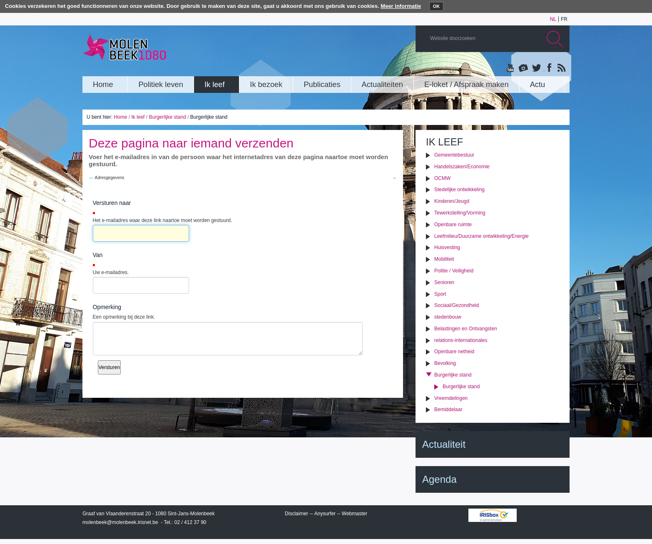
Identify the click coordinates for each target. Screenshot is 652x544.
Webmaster (354, 514)
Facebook (548, 68)
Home (120, 117)
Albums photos (523, 68)
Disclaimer (296, 514)
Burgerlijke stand (167, 117)
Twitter (535, 68)
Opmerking (107, 307)
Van (98, 255)
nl (553, 19)
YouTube (510, 68)
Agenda (439, 479)
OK (436, 6)
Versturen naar (112, 203)
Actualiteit (443, 444)
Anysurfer (325, 514)
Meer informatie (401, 6)
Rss (560, 68)
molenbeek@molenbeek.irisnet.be (120, 522)
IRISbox (492, 515)
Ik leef (137, 117)
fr (564, 19)
